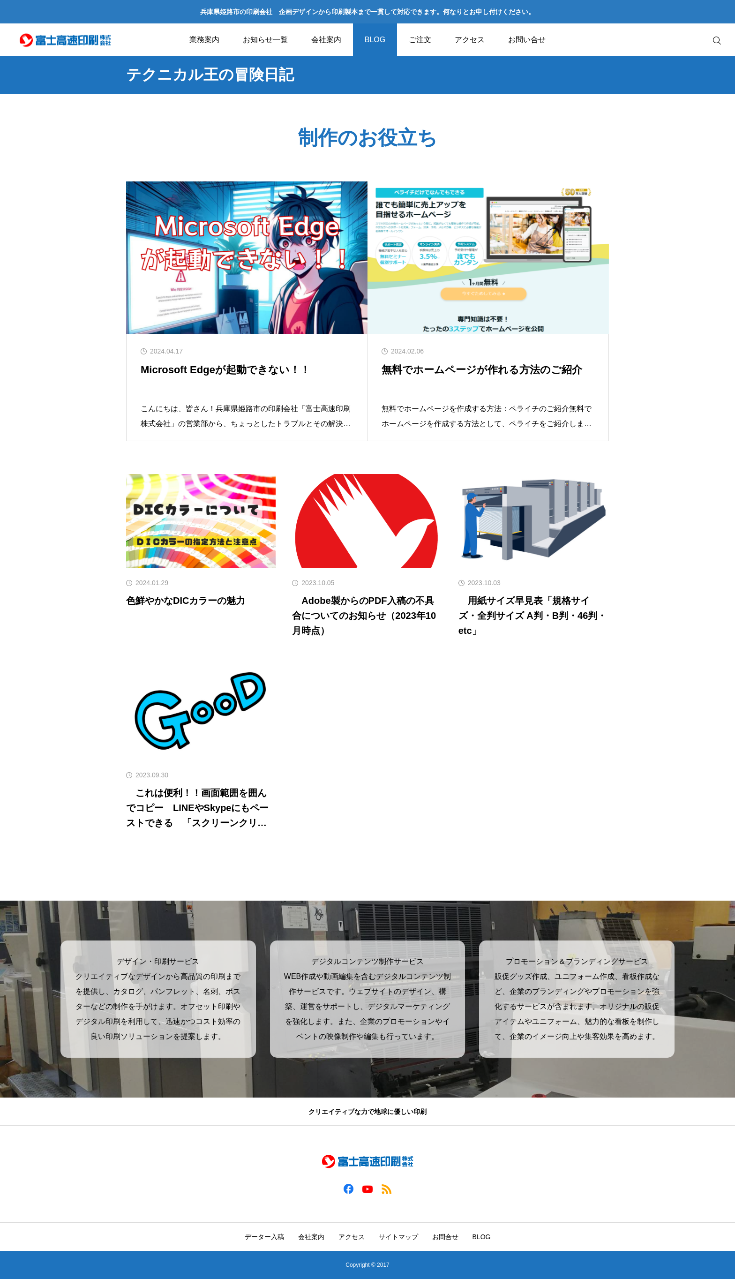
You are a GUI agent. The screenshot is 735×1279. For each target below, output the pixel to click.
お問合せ (445, 1237)
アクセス (470, 40)
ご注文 (420, 40)
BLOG (375, 40)
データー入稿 (264, 1237)
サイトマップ (398, 1237)
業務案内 (204, 40)
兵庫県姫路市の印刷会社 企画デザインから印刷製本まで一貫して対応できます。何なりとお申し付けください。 (367, 11)
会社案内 (326, 40)
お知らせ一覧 (265, 40)
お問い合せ (527, 40)
